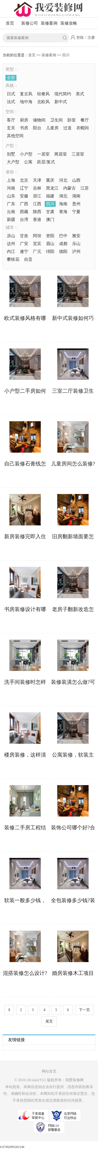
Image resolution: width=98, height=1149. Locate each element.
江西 (37, 204)
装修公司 (29, 23)
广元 (37, 251)
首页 (10, 23)
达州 (11, 243)
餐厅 (84, 120)
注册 (91, 38)
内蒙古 (69, 188)
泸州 (76, 251)
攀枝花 (13, 259)
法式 (11, 101)
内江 (11, 251)
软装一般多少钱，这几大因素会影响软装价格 (25, 900)
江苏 (84, 188)
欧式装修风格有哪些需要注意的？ (25, 318)
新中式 (60, 101)
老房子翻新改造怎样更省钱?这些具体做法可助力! (73, 609)
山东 (11, 196)
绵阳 (50, 251)
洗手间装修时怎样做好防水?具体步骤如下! (25, 682)
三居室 (78, 154)
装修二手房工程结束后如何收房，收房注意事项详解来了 (25, 827)
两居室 (60, 154)
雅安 (76, 236)
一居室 (43, 154)
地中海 (26, 101)
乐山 (76, 243)
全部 (11, 77)
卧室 (71, 120)
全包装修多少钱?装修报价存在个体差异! (73, 900)
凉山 (11, 236)
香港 (37, 219)
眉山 (50, 243)
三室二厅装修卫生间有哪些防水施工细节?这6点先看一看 (73, 390)
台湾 (24, 219)
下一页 (84, 1010)
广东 (11, 204)
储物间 (39, 120)
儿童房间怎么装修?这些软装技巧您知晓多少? (73, 463)
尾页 (49, 1021)
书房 (24, 128)
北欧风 (43, 101)
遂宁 (24, 251)
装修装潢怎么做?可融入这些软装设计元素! (73, 682)
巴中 (63, 236)
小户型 (26, 154)
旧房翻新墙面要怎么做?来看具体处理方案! (73, 536)
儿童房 (52, 128)
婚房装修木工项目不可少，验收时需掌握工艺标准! (73, 973)
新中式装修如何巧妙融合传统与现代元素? (73, 318)
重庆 (50, 180)
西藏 (24, 211)
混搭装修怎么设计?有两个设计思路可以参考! (25, 973)
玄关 (11, 128)
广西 (24, 204)
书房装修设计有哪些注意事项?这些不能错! (25, 609)
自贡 (28, 259)
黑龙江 (52, 188)
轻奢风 (43, 94)
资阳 (50, 236)
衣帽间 (82, 128)
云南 (11, 211)
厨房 (24, 120)
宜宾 (37, 243)
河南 (11, 188)
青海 (63, 211)
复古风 (26, 94)
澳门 (50, 219)
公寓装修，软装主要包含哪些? (73, 754)
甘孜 (24, 236)
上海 (11, 180)
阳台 (37, 128)
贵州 (76, 204)
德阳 (63, 251)
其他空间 (15, 136)
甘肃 (50, 211)
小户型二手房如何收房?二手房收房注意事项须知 (25, 390)
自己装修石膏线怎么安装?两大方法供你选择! (25, 463)
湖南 (76, 196)
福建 (50, 196)
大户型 (13, 162)
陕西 (37, 211)
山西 (76, 180)
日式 (11, 94)
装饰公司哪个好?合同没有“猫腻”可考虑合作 (73, 827)
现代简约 (62, 94)
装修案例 (49, 23)
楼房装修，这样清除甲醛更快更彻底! (25, 754)
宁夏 (76, 211)
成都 (63, 243)
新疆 (11, 219)
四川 (66, 55)
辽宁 (24, 188)
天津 (37, 180)
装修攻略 (68, 23)
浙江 (37, 196)
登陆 (80, 38)
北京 (24, 180)
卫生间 (56, 120)
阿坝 (37, 236)
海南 (63, 204)
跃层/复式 (46, 162)
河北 (63, 180)
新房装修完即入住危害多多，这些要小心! (25, 536)
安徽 (24, 196)
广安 (24, 243)
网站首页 (49, 1071)
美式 (80, 94)
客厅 (11, 120)
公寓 (28, 162)
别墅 (11, 154)
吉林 (37, 188)
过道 (67, 128)
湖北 (63, 196)
